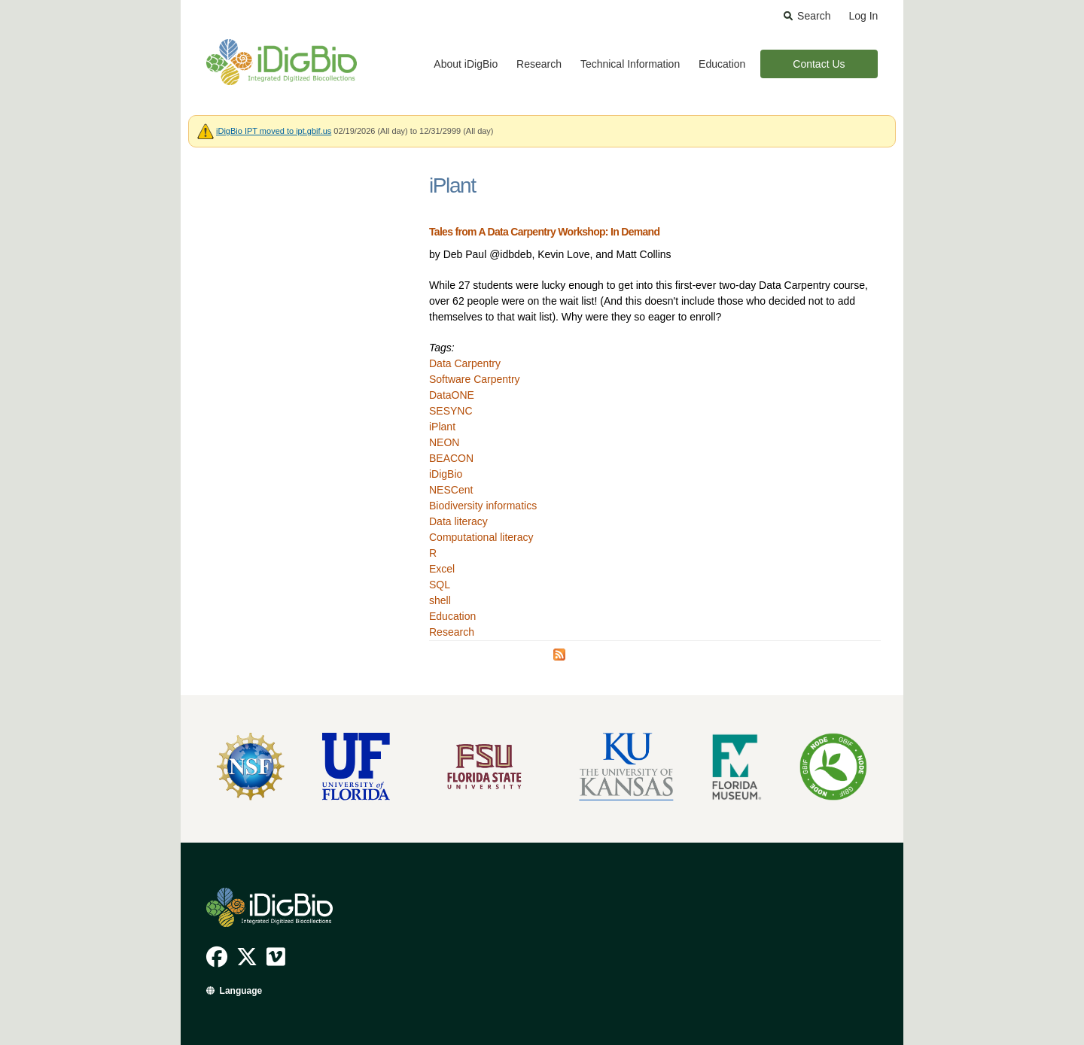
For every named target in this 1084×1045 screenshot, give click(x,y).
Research (539, 64)
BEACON (451, 458)
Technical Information (630, 64)
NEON (444, 442)
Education (722, 64)
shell (440, 600)
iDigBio (445, 474)
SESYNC (451, 411)
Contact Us (819, 64)
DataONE (451, 395)
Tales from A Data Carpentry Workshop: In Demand (544, 232)
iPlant (442, 427)
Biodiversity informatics (483, 506)
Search (813, 16)
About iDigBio (466, 64)
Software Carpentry (474, 379)
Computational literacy (481, 537)
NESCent (451, 490)
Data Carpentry (465, 363)
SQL (439, 585)
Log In (863, 16)
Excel (442, 569)
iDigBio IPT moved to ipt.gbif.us (273, 130)
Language (241, 991)
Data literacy (458, 521)
